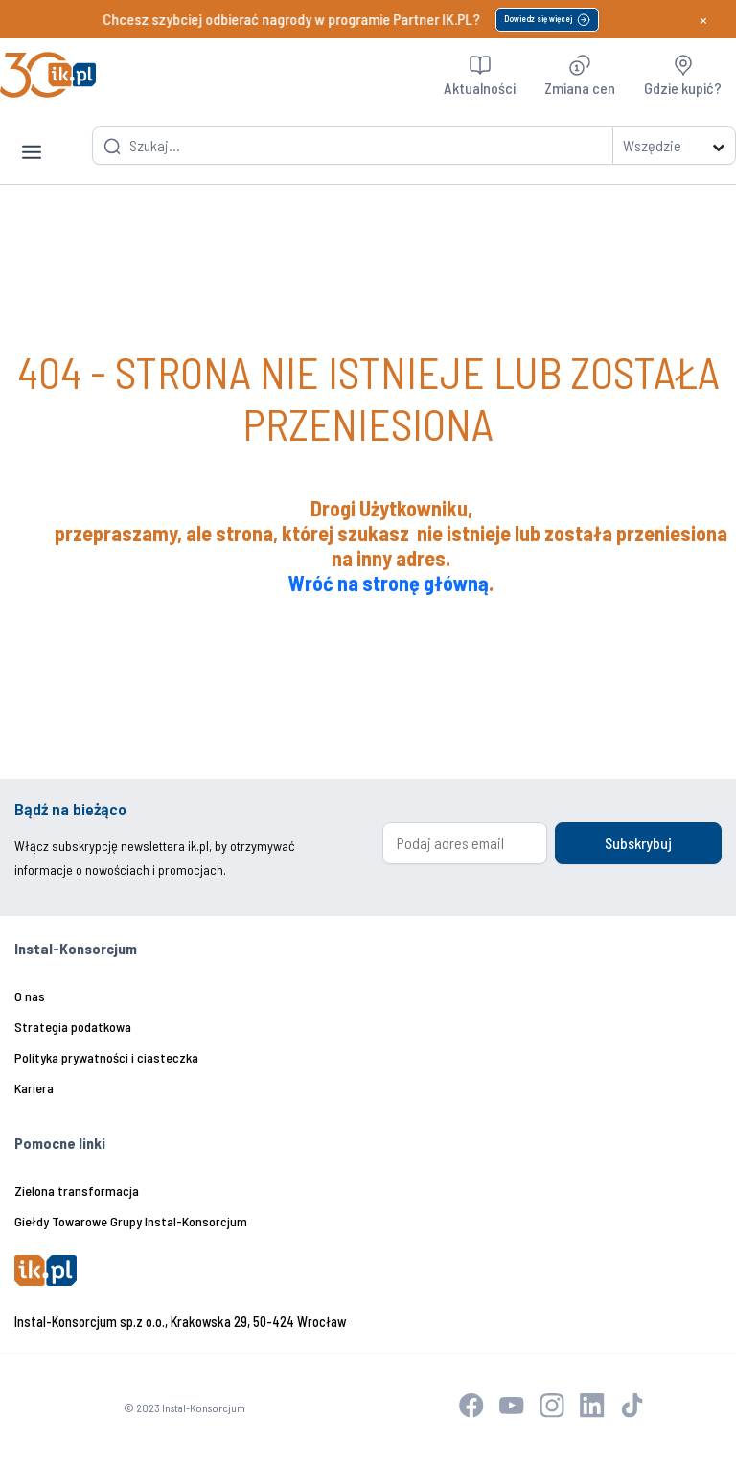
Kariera (34, 1088)
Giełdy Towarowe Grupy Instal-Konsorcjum (130, 1221)
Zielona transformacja (76, 1190)
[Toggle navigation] (31, 137)
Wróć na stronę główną (388, 582)
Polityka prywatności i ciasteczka (106, 1057)
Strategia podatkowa (72, 1027)
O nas (29, 996)
